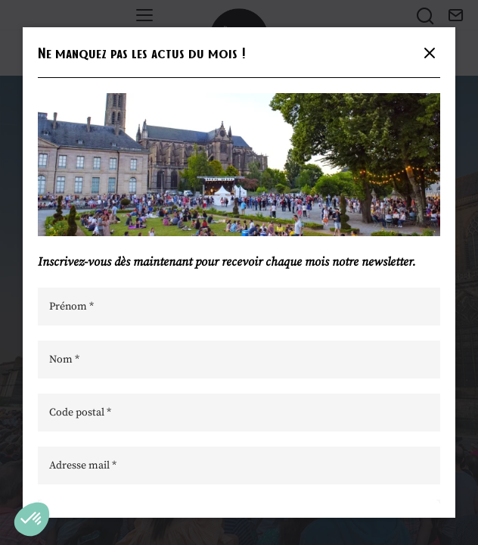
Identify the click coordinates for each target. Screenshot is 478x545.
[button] (32, 519)
